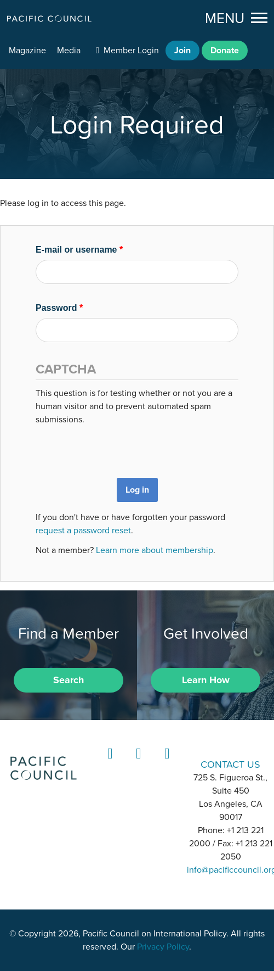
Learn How (206, 680)
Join (182, 50)
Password (59, 307)
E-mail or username (79, 249)
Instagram (137, 763)
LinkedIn (108, 763)
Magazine (27, 50)
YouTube (165, 763)
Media (69, 50)
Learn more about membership (154, 550)
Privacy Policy (163, 946)
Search (68, 680)
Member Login (131, 50)
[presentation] (119, 447)
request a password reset (83, 530)
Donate (224, 50)
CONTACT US (230, 764)
